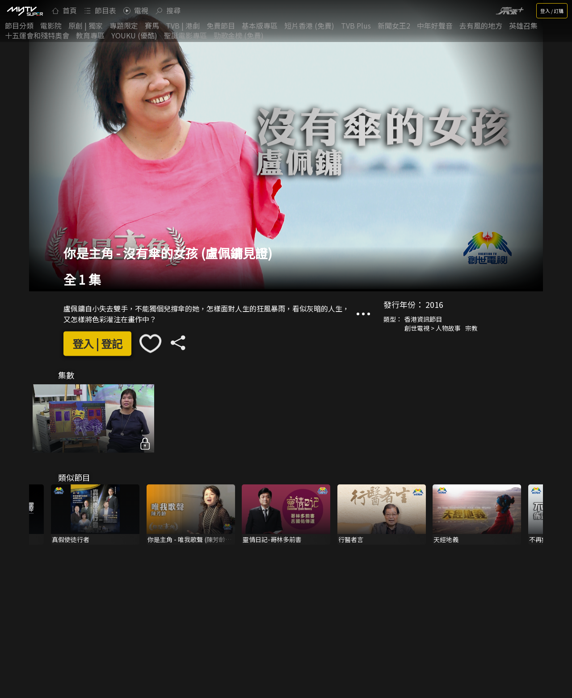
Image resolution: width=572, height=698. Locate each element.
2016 (434, 305)
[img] (24, 11)
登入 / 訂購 (552, 10)
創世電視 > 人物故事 (432, 328)
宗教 (471, 328)
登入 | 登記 (97, 343)
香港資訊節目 (423, 319)
